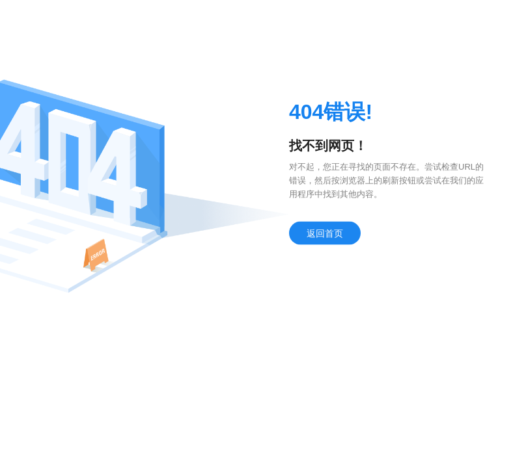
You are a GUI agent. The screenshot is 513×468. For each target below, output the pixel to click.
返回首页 (325, 234)
